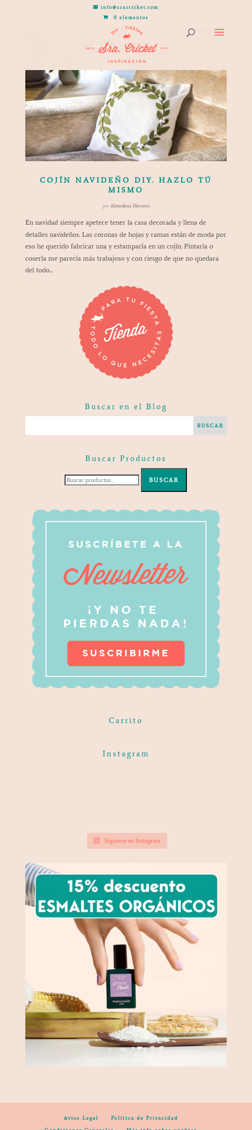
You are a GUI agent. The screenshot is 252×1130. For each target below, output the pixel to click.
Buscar (164, 480)
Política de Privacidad (144, 1118)
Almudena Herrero (130, 206)
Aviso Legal (81, 1118)
